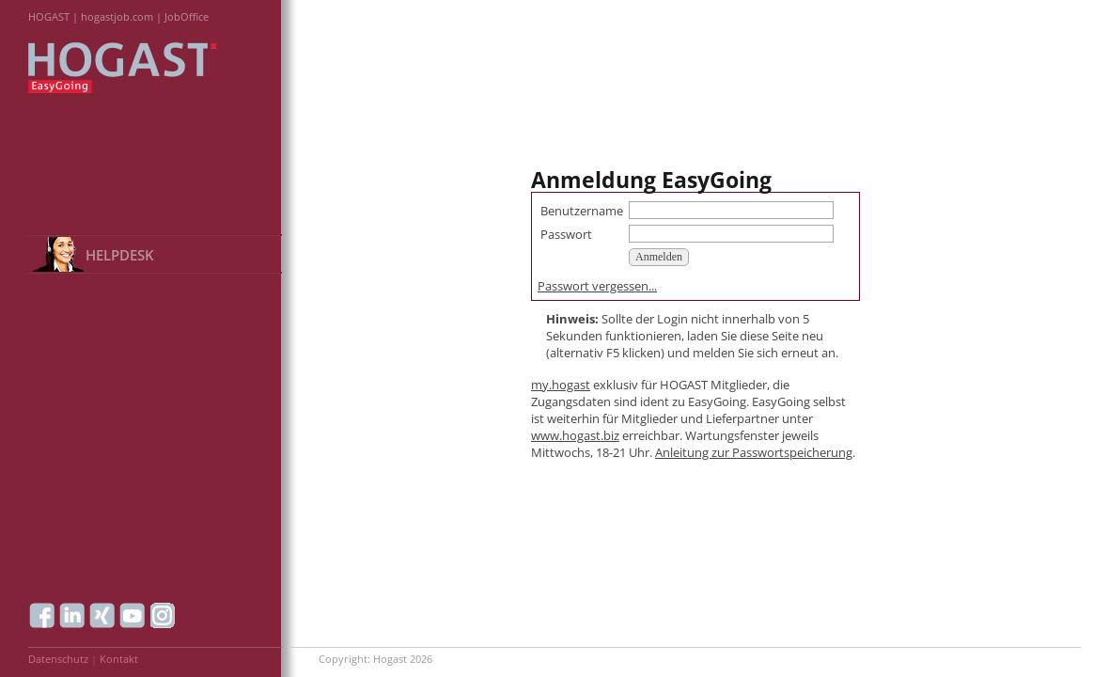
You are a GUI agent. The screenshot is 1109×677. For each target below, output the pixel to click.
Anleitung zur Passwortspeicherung (753, 452)
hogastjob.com (117, 16)
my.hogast (560, 384)
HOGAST (49, 16)
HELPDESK (120, 254)
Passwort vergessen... (597, 285)
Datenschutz (58, 659)
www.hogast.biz (575, 435)
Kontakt (119, 659)
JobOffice (186, 16)
